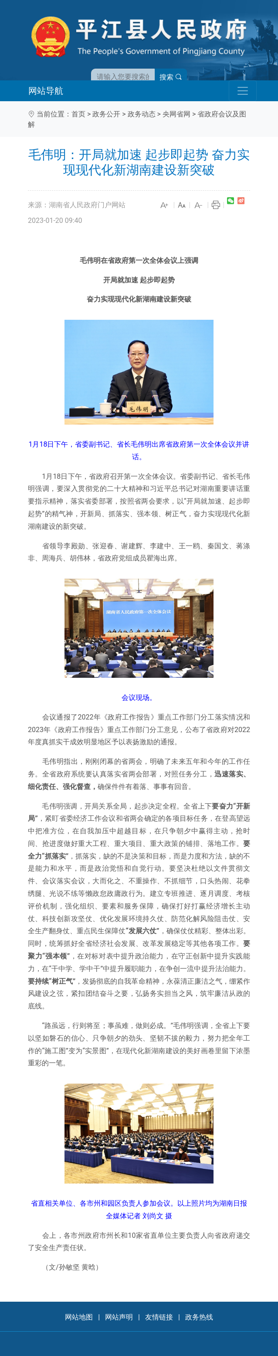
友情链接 (159, 1317)
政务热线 (199, 1317)
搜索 (170, 77)
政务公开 (106, 114)
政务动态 (142, 114)
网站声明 (119, 1317)
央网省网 (176, 114)
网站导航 (45, 91)
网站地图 (79, 1317)
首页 (78, 114)
